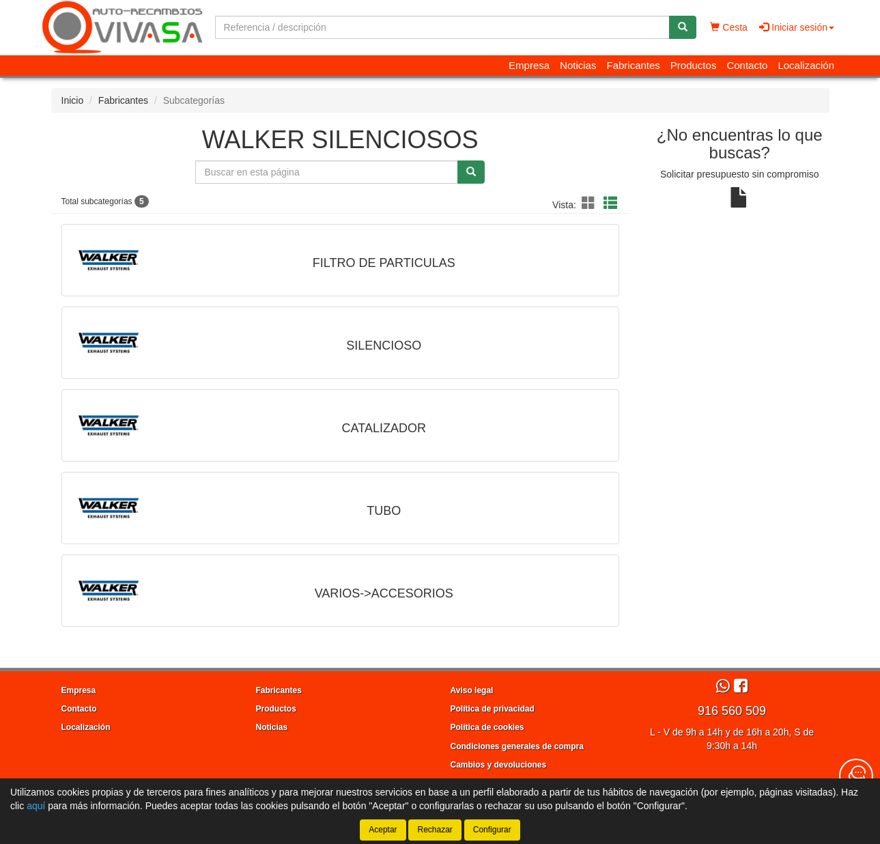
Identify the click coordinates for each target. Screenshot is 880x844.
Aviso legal (472, 690)
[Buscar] (682, 27)
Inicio (72, 100)
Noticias (578, 65)
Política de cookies (487, 727)
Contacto (746, 65)
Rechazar (434, 829)
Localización (806, 65)
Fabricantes (632, 65)
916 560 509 (732, 711)
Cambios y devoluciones (499, 765)
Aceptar (383, 829)
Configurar (492, 829)
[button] (590, 203)
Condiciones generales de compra (517, 746)
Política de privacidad (493, 709)
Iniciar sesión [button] (796, 27)
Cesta (728, 27)
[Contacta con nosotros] (856, 776)
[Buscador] (442, 27)
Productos (693, 65)
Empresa (529, 65)
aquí (36, 805)
